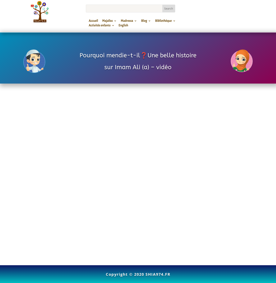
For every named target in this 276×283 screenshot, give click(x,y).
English (123, 26)
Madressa (127, 21)
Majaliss (107, 21)
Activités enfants (100, 26)
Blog (144, 21)
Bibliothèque (163, 21)
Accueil (93, 21)
